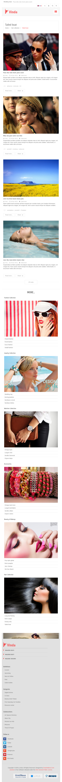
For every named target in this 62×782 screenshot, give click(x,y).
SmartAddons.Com (48, 767)
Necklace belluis (9, 403)
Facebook (10, 739)
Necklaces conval (10, 400)
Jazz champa (8, 566)
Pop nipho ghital (9, 560)
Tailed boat (24, 75)
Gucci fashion (9, 344)
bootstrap (15, 149)
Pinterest (9, 754)
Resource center (9, 705)
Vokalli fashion (9, 347)
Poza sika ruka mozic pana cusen (22, 2)
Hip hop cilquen (9, 569)
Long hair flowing (9, 616)
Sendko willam (9, 511)
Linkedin (9, 746)
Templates (23, 210)
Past (6, 679)
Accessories (7, 464)
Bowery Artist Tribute (11, 699)
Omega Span (8, 449)
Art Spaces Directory (11, 715)
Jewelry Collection (10, 353)
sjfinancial (9, 86)
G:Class (7, 695)
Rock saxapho (9, 563)
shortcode (15, 86)
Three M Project (9, 727)
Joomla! (12, 770)
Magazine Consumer (10, 659)
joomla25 (9, 149)
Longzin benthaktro (10, 508)
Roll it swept (8, 618)
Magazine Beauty (9, 654)
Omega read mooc (10, 505)
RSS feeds (10, 758)
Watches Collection (10, 408)
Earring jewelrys (9, 397)
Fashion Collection (10, 298)
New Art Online (9, 676)
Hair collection (15, 28)
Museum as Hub (9, 721)
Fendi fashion (8, 342)
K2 (20, 86)
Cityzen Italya (8, 458)
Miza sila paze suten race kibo (12, 136)
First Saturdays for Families (12, 702)
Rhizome (7, 724)
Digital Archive (9, 692)
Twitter (9, 743)
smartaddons (10, 210)
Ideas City (7, 718)
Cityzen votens (9, 513)
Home (7, 28)
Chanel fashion (9, 339)
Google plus (11, 750)
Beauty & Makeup (9, 519)
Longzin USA (8, 452)
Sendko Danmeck (10, 455)
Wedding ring (8, 394)
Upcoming (7, 673)
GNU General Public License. (43, 770)
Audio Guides (8, 682)
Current (7, 670)
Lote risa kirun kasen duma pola (13, 199)
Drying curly (8, 621)
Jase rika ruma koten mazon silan (13, 260)
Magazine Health (9, 650)
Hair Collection (8, 575)
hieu (6, 75)
